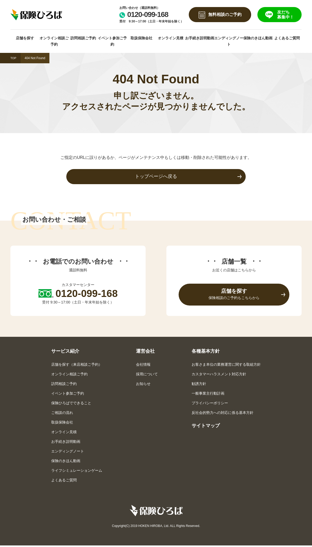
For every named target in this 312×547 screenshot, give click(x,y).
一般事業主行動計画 (208, 395)
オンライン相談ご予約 (54, 41)
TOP (13, 58)
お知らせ (143, 385)
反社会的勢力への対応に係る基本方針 (223, 414)
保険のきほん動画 (257, 38)
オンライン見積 (170, 38)
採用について (147, 375)
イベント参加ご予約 (112, 41)
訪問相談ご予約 (83, 38)
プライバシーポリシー (210, 404)
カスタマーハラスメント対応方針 (219, 375)
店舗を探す (25, 38)
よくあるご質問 (287, 38)
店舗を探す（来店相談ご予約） (76, 366)
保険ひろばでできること (71, 404)
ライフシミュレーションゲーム (76, 472)
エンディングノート (228, 41)
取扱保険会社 (141, 38)
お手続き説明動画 (199, 38)
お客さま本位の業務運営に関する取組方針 (226, 366)
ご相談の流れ (62, 414)
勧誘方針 (199, 385)
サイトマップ (206, 427)
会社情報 (143, 366)
